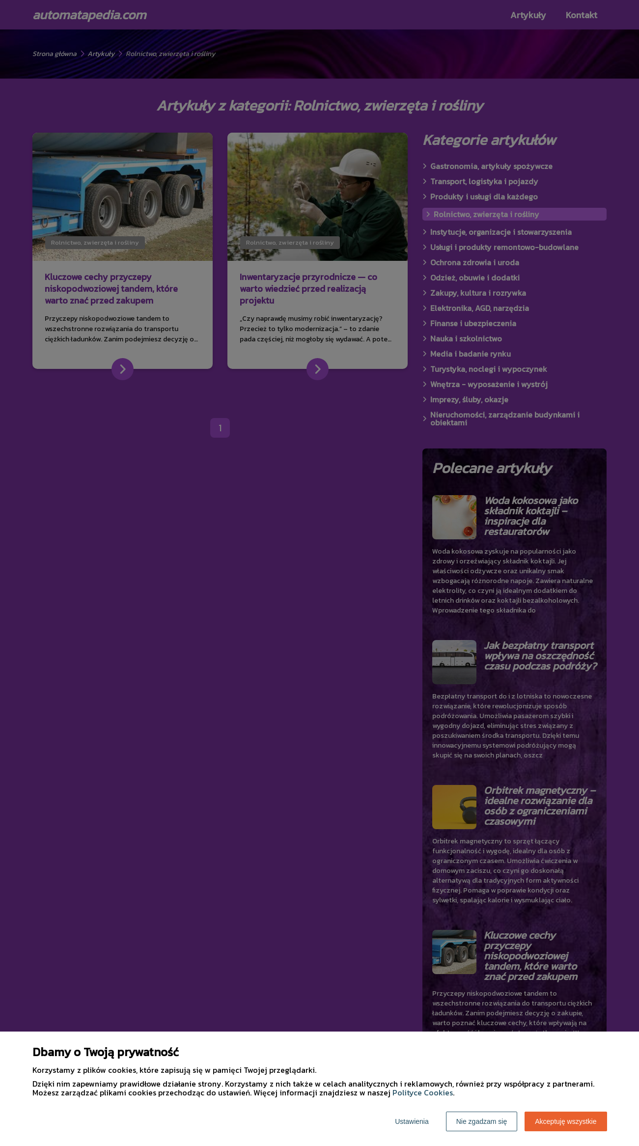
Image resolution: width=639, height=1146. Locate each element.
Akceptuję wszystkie (565, 1121)
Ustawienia (411, 1121)
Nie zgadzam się (481, 1121)
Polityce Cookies (422, 1092)
